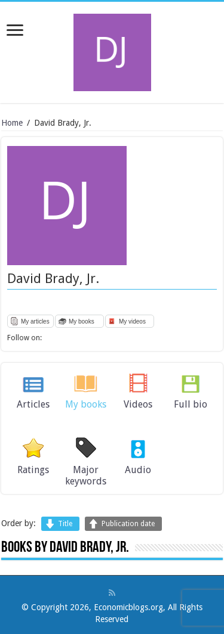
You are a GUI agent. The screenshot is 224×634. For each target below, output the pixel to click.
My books (81, 321)
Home (12, 123)
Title (65, 524)
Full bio (190, 404)
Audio (138, 470)
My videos (132, 321)
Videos (138, 404)
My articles (35, 321)
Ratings (33, 470)
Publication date (128, 524)
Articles (33, 404)
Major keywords (85, 475)
